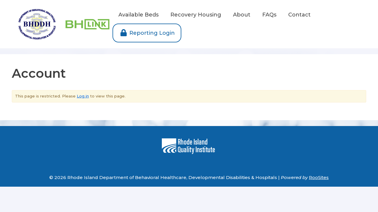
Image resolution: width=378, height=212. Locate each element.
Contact (299, 14)
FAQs (269, 14)
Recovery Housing (195, 14)
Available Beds (138, 14)
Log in (83, 96)
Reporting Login (147, 33)
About (241, 14)
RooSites (319, 177)
